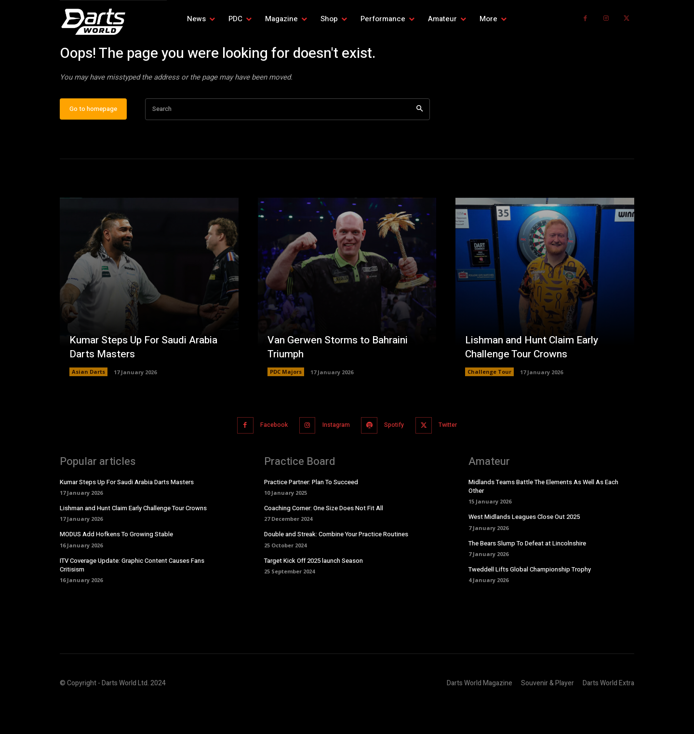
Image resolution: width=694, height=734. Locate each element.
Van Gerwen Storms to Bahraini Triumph (340, 378)
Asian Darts (88, 403)
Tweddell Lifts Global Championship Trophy (529, 599)
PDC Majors (286, 403)
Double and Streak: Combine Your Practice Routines (336, 564)
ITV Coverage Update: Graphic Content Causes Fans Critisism (132, 595)
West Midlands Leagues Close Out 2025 (524, 547)
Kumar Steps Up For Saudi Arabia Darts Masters (147, 378)
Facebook (266, 456)
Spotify (397, 456)
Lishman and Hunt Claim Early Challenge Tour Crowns (535, 378)
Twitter (457, 456)
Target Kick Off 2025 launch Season (313, 590)
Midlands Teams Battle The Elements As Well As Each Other (543, 516)
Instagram (334, 456)
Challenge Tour (489, 403)
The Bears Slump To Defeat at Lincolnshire (527, 573)
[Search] (419, 140)
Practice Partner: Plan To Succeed (311, 512)
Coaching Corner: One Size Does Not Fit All (323, 538)
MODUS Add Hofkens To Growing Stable (116, 564)
